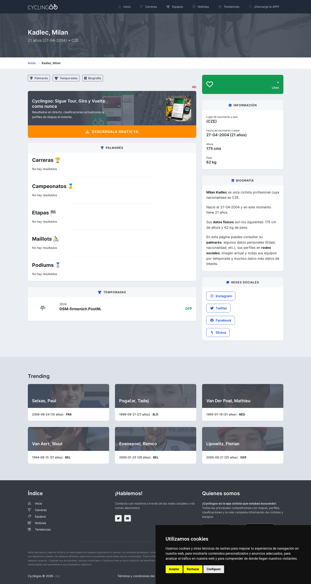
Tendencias (43, 529)
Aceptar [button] (174, 569)
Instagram (221, 296)
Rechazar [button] (193, 569)
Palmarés (39, 78)
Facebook (220, 320)
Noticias (40, 523)
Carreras (41, 510)
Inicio (32, 63)
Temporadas (66, 78)
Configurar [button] (214, 569)
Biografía (92, 78)
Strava (218, 332)
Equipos (40, 516)
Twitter (218, 308)
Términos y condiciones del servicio (141, 576)
